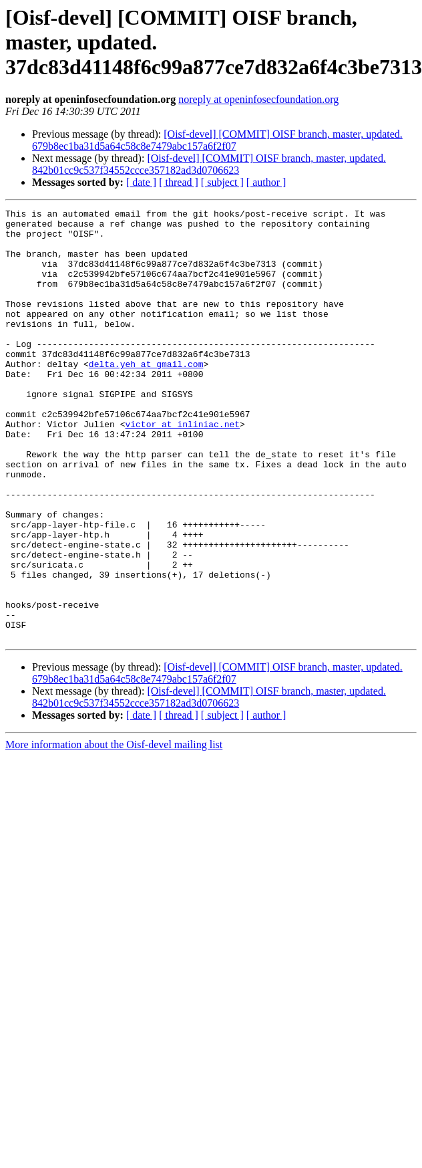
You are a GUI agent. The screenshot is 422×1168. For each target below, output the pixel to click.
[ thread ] (178, 182)
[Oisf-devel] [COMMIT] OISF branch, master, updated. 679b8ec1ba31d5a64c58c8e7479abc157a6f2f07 (217, 140)
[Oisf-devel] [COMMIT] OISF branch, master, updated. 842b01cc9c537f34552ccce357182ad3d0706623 (209, 164)
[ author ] (266, 182)
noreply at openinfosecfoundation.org (258, 99)
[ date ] (141, 182)
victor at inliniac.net (182, 468)
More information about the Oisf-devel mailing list (113, 830)
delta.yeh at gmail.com (146, 396)
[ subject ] (222, 182)
